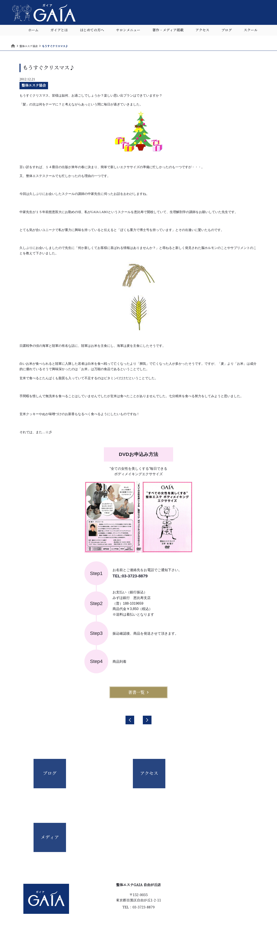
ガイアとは (59, 31)
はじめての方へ (92, 31)
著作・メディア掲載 (168, 31)
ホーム (33, 31)
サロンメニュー (128, 31)
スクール (251, 31)
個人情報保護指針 (153, 907)
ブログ (226, 31)
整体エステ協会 (34, 85)
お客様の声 (115, 900)
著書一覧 (138, 692)
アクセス (202, 31)
